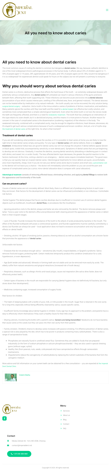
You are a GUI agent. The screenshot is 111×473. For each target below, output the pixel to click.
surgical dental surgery (11, 106)
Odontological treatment (12, 174)
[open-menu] (107, 10)
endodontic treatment (69, 114)
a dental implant (77, 109)
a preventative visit (100, 162)
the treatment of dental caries (26, 129)
